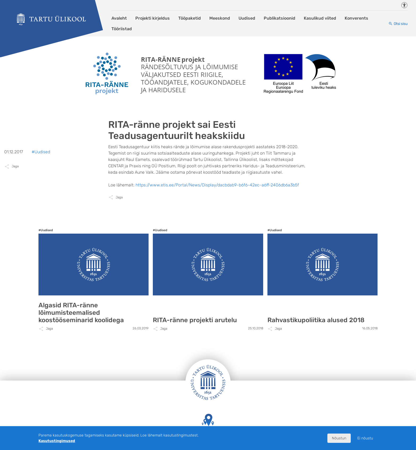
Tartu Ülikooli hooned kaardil (208, 425)
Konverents (356, 18)
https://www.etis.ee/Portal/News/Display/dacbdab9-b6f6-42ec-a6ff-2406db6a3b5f (217, 184)
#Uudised (41, 151)
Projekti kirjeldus (152, 18)
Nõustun (339, 438)
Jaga (119, 197)
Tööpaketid (189, 18)
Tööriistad (121, 28)
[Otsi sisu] (398, 24)
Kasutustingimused (56, 441)
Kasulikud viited (320, 18)
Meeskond (219, 18)
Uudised (247, 18)
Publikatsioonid (279, 18)
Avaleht (119, 18)
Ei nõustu (365, 438)
